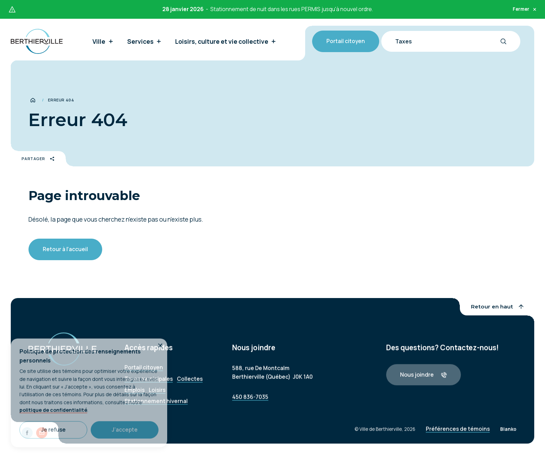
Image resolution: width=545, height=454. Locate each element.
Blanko (508, 433)
